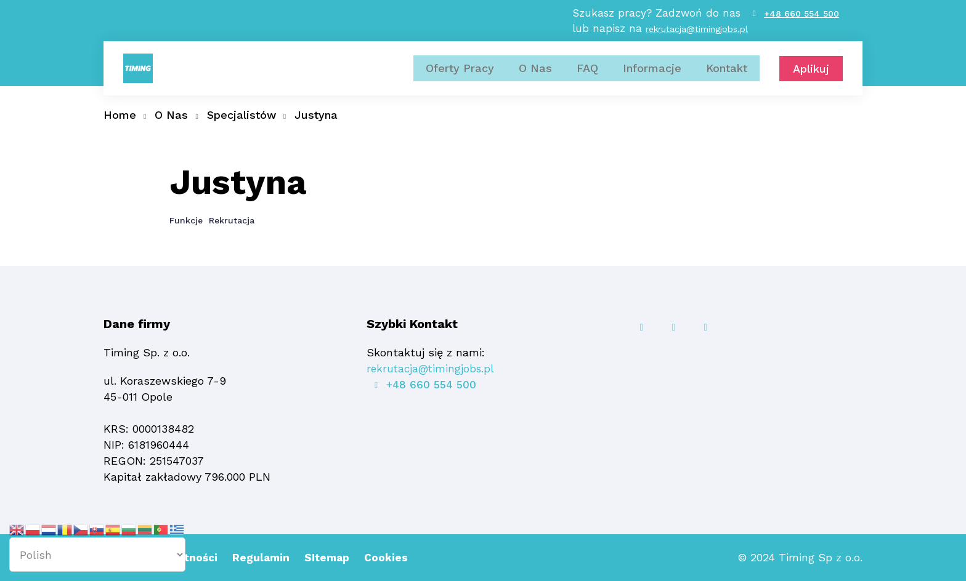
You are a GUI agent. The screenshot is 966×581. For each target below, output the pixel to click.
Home (120, 114)
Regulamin (266, 557)
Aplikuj (811, 79)
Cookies (394, 557)
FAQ (587, 78)
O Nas (535, 78)
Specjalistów (241, 114)
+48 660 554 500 (801, 18)
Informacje (652, 78)
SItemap (333, 557)
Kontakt (726, 78)
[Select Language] (97, 554)
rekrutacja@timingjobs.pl (693, 34)
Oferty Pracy (460, 78)
